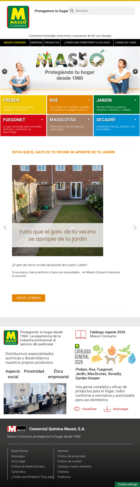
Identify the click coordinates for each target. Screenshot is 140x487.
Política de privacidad (71, 456)
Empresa (36, 42)
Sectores (63, 451)
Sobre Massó (19, 451)
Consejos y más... (126, 42)
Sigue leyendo (29, 298)
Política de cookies (70, 461)
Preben (23, 100)
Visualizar (89, 409)
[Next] (135, 71)
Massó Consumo (15, 42)
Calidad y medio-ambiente (74, 466)
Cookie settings (127, 484)
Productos (51, 42)
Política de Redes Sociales (28, 466)
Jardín (116, 100)
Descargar (120, 409)
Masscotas (70, 119)
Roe (70, 100)
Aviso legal (18, 461)
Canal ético (18, 472)
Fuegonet (23, 119)
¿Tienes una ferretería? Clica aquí (87, 42)
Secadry (116, 119)
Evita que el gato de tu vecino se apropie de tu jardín (63, 152)
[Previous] (4, 71)
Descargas (18, 456)
